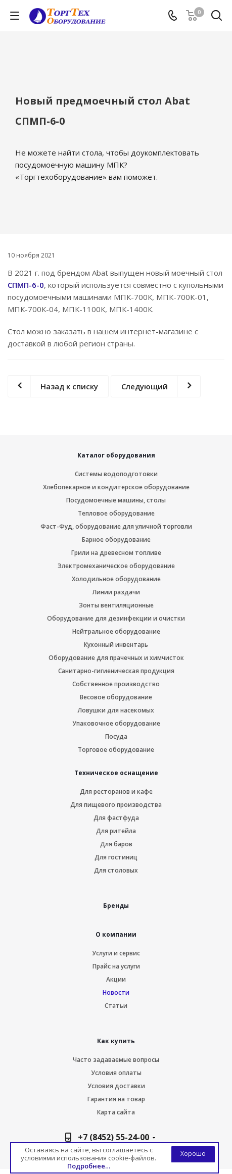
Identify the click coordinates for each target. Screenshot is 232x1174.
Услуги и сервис (116, 953)
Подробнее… (88, 1165)
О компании (116, 934)
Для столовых (116, 870)
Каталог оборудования (116, 455)
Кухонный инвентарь (116, 644)
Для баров (116, 844)
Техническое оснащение (116, 773)
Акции (116, 979)
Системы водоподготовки (116, 474)
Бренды (116, 905)
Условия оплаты (116, 1072)
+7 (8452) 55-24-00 (113, 1137)
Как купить (116, 1041)
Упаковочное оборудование (116, 723)
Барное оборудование (116, 539)
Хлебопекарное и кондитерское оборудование (116, 487)
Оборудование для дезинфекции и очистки (116, 618)
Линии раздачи (116, 592)
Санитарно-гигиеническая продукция (116, 671)
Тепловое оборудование (116, 513)
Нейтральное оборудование (116, 631)
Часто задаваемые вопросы (116, 1059)
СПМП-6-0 (26, 285)
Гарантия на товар (116, 1099)
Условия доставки (116, 1086)
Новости (116, 992)
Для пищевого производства (116, 804)
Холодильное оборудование (116, 579)
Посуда (116, 736)
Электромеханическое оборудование (116, 566)
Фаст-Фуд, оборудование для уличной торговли (116, 526)
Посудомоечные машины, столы (116, 500)
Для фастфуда (116, 817)
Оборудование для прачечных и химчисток (116, 657)
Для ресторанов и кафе (116, 791)
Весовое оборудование (116, 697)
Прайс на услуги (116, 966)
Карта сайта (116, 1112)
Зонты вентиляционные (116, 605)
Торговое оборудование (116, 749)
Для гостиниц (116, 857)
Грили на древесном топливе (116, 552)
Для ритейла (116, 831)
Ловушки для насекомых (116, 710)
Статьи (116, 1005)
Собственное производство (116, 684)
